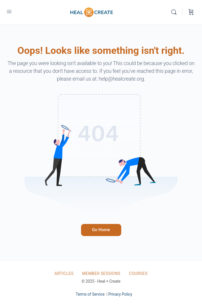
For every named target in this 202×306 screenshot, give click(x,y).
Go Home (101, 229)
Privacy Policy (120, 294)
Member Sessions (101, 273)
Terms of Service (90, 294)
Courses (138, 273)
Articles (63, 273)
